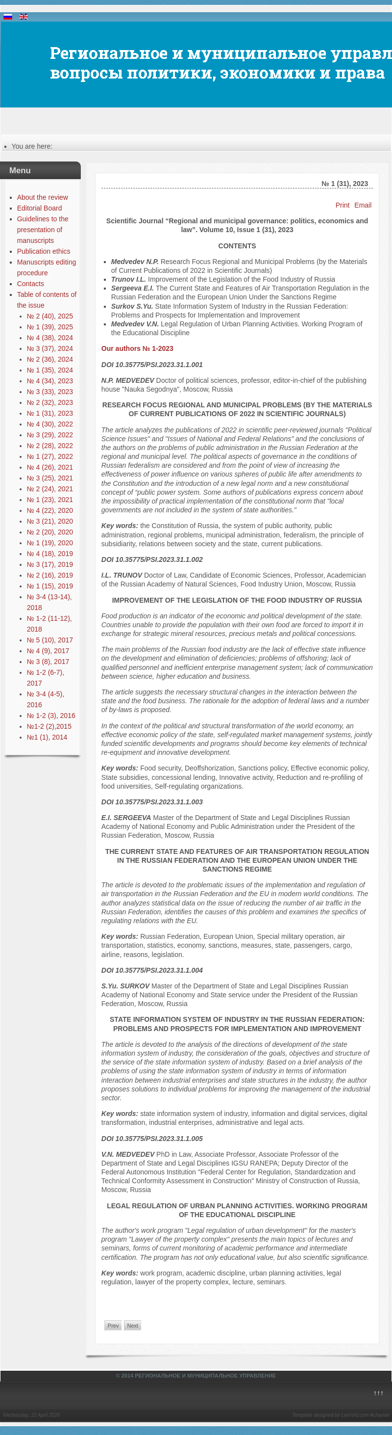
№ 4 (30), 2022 (50, 424)
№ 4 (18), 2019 (50, 554)
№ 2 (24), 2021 (50, 489)
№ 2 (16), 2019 (50, 575)
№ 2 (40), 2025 (50, 316)
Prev (113, 1326)
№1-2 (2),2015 (49, 726)
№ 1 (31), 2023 (50, 413)
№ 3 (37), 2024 (50, 348)
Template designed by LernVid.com (330, 1415)
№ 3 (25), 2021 (50, 478)
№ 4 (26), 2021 (50, 467)
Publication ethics (44, 251)
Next (133, 1326)
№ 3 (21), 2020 (50, 521)
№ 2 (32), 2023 (50, 402)
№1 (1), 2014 (47, 737)
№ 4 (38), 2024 (50, 338)
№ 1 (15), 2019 (50, 586)
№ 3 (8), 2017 (48, 661)
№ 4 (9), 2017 (48, 651)
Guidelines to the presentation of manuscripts (43, 229)
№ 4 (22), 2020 (50, 510)
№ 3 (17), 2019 (50, 564)
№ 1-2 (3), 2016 (51, 715)
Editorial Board (39, 208)
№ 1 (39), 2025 (50, 327)
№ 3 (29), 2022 (50, 435)
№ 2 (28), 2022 (50, 446)
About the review (42, 197)
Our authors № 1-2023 (137, 348)
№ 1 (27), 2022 (50, 456)
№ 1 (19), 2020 (50, 543)
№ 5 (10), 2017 (50, 640)
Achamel (379, 1415)
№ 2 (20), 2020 (50, 532)
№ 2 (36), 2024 (50, 359)
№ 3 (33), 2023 (50, 392)
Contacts (30, 284)
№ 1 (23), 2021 (50, 500)
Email (362, 205)
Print (343, 205)
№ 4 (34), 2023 (50, 381)
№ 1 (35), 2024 (50, 370)
